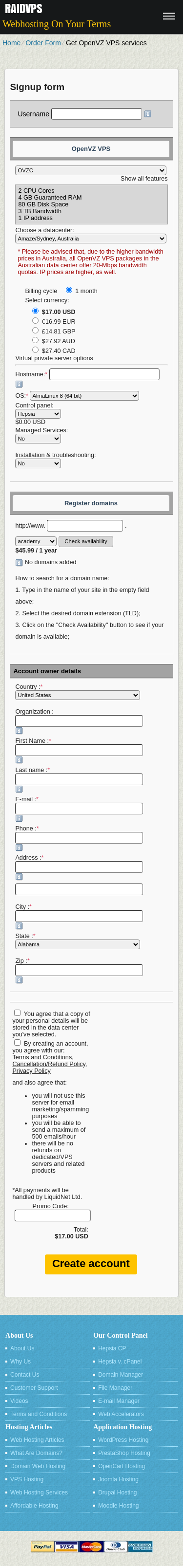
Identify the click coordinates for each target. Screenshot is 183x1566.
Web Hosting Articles (37, 1440)
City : (79, 916)
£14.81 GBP (53, 331)
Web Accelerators (121, 1414)
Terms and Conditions (42, 1057)
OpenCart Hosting (121, 1466)
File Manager (115, 1387)
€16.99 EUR (53, 321)
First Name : (79, 750)
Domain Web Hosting (37, 1466)
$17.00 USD (53, 312)
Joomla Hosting (118, 1479)
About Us (22, 1348)
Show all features (144, 178)
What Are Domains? (36, 1453)
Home (11, 43)
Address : (79, 867)
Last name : (79, 780)
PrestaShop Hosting (124, 1453)
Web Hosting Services (39, 1492)
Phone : (79, 838)
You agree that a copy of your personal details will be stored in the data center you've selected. (51, 1024)
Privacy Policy (31, 1071)
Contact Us (24, 1374)
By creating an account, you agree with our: (50, 1047)
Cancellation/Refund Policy (48, 1064)
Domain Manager (120, 1374)
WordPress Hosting (123, 1440)
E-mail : (79, 809)
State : (77, 941)
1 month (82, 291)
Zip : (79, 971)
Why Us (20, 1361)
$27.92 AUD (53, 341)
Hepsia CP (112, 1348)
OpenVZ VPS (91, 148)
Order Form (43, 43)
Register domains (91, 503)
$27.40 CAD (53, 351)
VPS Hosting (26, 1479)
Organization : (79, 721)
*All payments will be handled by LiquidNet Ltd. (47, 1193)
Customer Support (34, 1387)
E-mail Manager (119, 1401)
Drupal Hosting (117, 1492)
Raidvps (23, 8)
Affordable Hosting (34, 1505)
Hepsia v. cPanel (120, 1361)
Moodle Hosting (118, 1505)
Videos (19, 1401)
